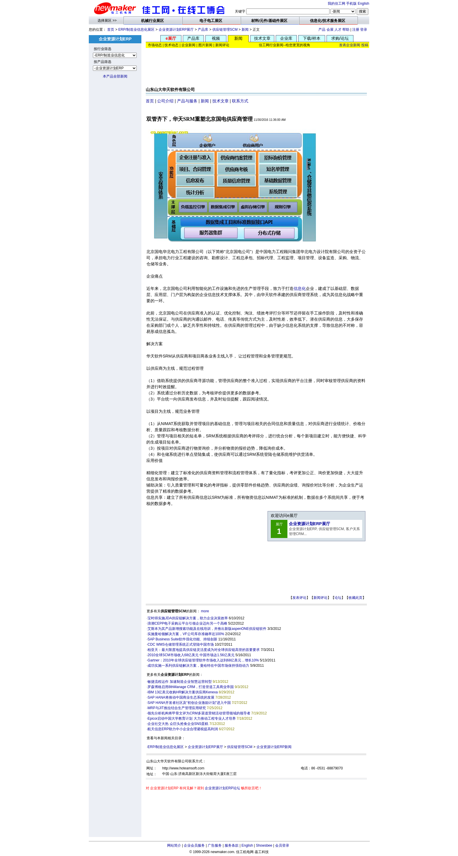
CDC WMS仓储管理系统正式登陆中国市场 (181, 644)
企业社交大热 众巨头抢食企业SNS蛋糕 (178, 724)
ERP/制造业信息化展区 (136, 29)
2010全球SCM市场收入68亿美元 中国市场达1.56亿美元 (191, 655)
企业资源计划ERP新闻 (274, 747)
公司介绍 (165, 101)
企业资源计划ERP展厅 (176, 29)
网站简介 (174, 845)
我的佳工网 (336, 3)
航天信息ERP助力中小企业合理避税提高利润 (183, 729)
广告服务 (215, 845)
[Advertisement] (256, 69)
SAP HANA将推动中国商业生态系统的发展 (181, 697)
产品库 (203, 29)
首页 (110, 29)
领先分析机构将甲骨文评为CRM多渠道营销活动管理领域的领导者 (199, 713)
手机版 (351, 3)
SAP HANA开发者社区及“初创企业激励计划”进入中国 (189, 703)
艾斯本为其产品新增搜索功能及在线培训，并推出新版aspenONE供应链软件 (207, 629)
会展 (330, 29)
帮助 (345, 29)
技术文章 (220, 101)
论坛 (337, 598)
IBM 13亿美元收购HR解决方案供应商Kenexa (183, 692)
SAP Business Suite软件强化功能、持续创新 (182, 639)
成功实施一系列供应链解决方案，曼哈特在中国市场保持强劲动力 (198, 666)
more (205, 611)
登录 (363, 29)
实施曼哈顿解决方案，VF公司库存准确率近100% (186, 634)
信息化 (300, 288)
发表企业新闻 (349, 45)
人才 (337, 29)
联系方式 (240, 101)
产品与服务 (187, 101)
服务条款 (232, 845)
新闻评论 (320, 598)
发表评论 (299, 598)
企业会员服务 (194, 845)
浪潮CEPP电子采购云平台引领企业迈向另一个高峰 (187, 623)
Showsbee (264, 845)
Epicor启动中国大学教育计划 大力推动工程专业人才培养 (191, 718)
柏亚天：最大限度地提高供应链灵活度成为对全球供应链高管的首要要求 (204, 650)
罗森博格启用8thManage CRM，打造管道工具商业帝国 (191, 687)
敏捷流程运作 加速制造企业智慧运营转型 (179, 682)
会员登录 (282, 845)
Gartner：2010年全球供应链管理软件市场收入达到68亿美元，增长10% (203, 660)
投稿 (364, 45)
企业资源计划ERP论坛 (222, 788)
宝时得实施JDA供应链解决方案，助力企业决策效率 (188, 618)
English (363, 3)
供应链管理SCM (225, 29)
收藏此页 (355, 598)
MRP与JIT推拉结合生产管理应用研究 (177, 708)
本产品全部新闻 (115, 76)
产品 (321, 29)
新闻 (245, 29)
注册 (355, 29)
